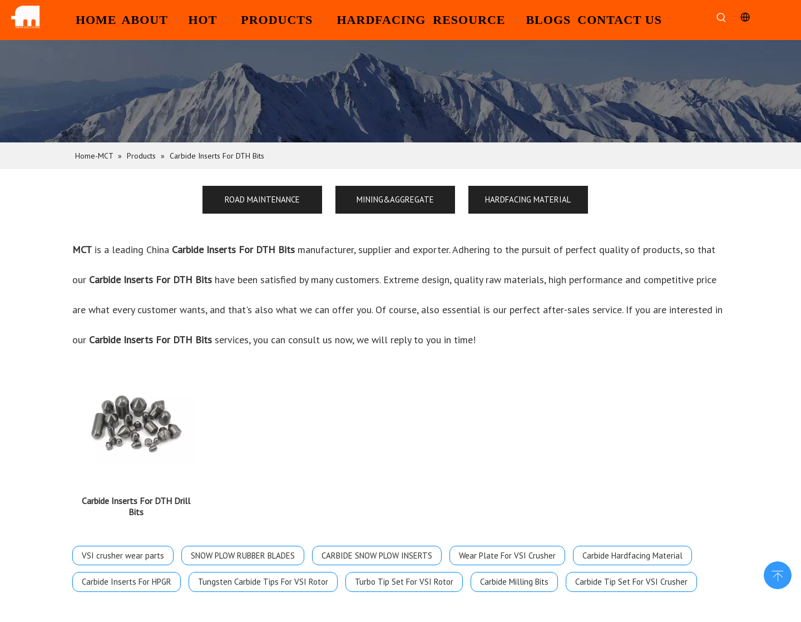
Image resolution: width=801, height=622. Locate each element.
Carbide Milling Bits (514, 588)
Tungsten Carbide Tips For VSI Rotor (263, 588)
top (777, 574)
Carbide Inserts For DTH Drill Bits (136, 513)
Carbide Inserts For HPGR (126, 588)
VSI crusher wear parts (123, 562)
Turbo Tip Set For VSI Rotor (404, 588)
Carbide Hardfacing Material (632, 562)
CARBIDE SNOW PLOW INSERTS (377, 562)
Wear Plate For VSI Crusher (507, 562)
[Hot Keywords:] (721, 18)
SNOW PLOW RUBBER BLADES (243, 562)
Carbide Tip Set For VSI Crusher (631, 588)
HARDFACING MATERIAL (528, 199)
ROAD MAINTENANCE (262, 199)
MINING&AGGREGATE (395, 199)
